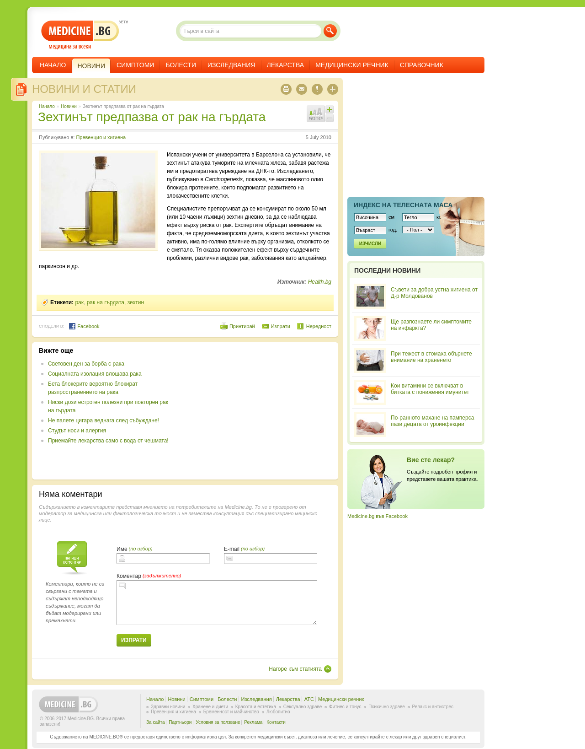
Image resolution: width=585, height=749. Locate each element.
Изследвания (231, 65)
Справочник (421, 65)
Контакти (276, 722)
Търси (330, 31)
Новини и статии (84, 89)
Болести (180, 65)
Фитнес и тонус (345, 706)
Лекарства (285, 65)
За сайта (155, 722)
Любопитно (278, 711)
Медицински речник (351, 65)
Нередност (318, 326)
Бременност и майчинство (231, 711)
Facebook (84, 326)
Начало (53, 65)
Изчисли (370, 243)
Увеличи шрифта (329, 109)
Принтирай (242, 326)
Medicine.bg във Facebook (377, 516)
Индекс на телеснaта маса (403, 205)
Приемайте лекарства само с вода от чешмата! (108, 440)
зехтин (136, 302)
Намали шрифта (329, 118)
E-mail (231, 549)
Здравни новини (168, 706)
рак (79, 302)
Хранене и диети (210, 706)
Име (122, 549)
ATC (309, 699)
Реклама (253, 722)
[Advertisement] (257, 411)
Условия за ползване (218, 722)
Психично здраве (386, 706)
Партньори (180, 722)
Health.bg (319, 282)
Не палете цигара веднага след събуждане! (103, 420)
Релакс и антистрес (432, 706)
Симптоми (135, 65)
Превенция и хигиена (101, 137)
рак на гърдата (105, 302)
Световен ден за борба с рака (86, 364)
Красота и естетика (255, 706)
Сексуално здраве (302, 706)
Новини (69, 106)
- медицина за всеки (80, 35)
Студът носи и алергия (77, 430)
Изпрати (280, 326)
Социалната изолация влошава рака (95, 374)
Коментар (129, 576)
